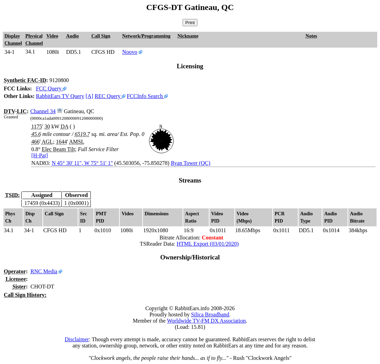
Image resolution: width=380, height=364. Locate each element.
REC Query (110, 96)
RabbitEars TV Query (60, 96)
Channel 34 (43, 111)
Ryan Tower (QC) (190, 163)
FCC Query (51, 88)
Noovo (129, 52)
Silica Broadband (210, 314)
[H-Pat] (39, 155)
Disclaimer (77, 339)
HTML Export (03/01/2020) (208, 244)
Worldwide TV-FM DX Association (206, 321)
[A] (89, 96)
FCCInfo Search (147, 96)
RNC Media (43, 271)
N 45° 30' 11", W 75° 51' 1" (82, 163)
